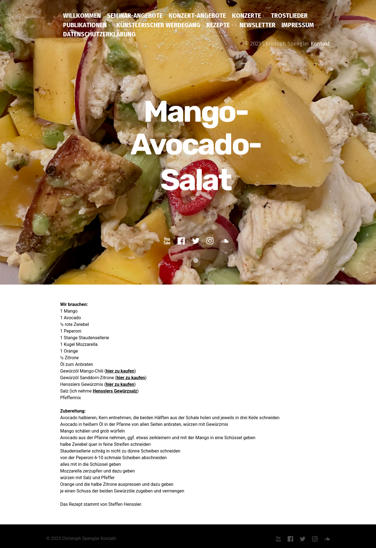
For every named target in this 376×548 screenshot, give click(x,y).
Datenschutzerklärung (99, 34)
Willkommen (82, 15)
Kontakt (320, 43)
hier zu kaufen (120, 370)
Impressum (298, 25)
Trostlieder (289, 15)
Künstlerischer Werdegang (158, 25)
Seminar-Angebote (135, 15)
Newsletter (257, 25)
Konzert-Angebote (197, 15)
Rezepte (218, 25)
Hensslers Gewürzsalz (115, 390)
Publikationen (85, 25)
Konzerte (246, 15)
